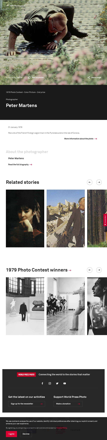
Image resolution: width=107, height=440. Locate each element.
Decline (26, 434)
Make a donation (63, 404)
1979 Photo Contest (17, 6)
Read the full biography (18, 165)
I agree (11, 434)
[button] (89, 182)
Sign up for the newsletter (22, 404)
